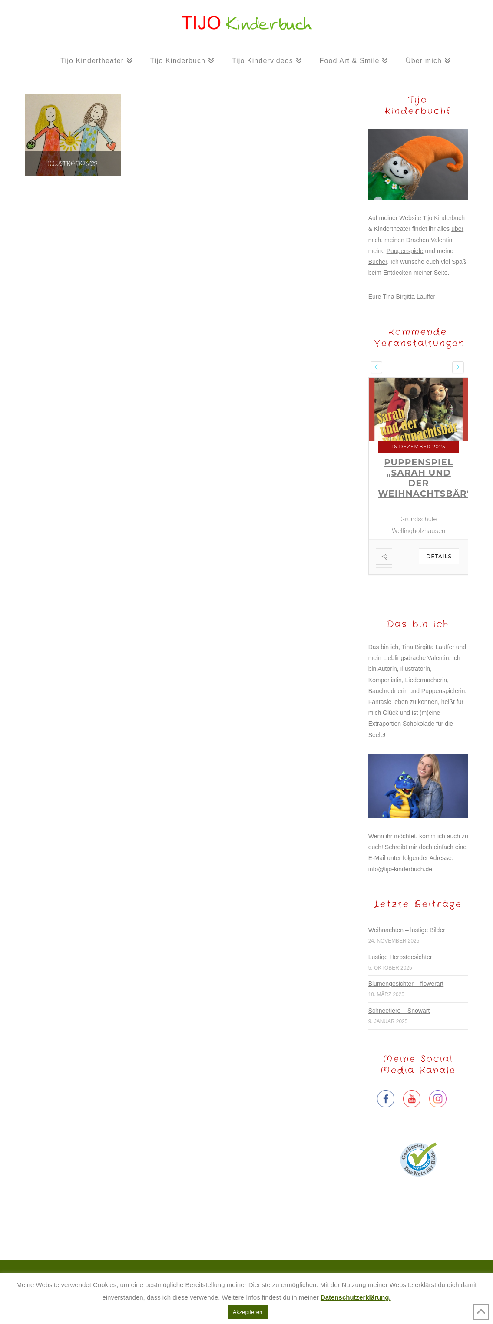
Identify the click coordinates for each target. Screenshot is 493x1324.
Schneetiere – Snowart (399, 1010)
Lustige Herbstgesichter (400, 957)
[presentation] (376, 367)
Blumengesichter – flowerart (406, 983)
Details (439, 556)
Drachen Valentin (429, 240)
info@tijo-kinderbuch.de (400, 869)
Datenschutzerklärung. (356, 1297)
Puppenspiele (405, 250)
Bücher (377, 261)
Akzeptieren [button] (248, 1312)
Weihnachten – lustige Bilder (406, 930)
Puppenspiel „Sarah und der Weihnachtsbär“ (424, 478)
